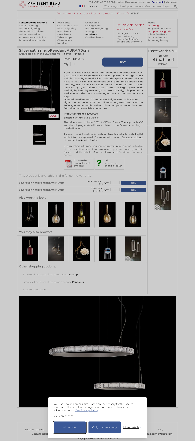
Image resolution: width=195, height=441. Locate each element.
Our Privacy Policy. (86, 410)
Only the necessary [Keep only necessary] (104, 427)
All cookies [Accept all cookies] (70, 427)
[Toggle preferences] (131, 427)
